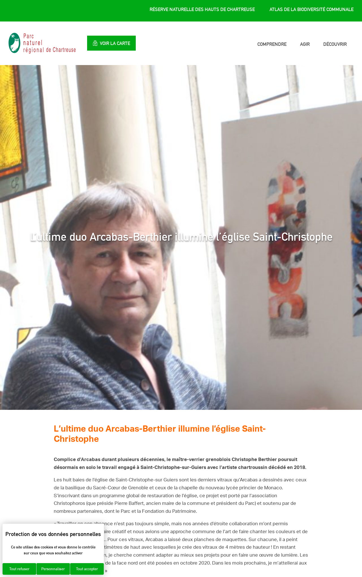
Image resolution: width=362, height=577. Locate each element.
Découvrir (335, 44)
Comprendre (271, 44)
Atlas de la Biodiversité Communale (312, 9)
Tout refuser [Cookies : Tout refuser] (19, 569)
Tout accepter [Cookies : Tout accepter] (87, 569)
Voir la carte (111, 43)
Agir (305, 44)
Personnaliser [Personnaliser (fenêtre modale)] (53, 569)
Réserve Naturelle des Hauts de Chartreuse (202, 9)
